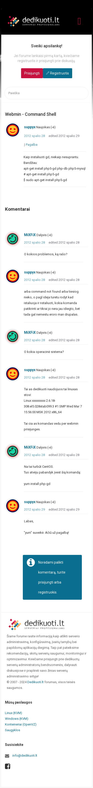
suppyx (29, 127)
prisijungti (45, 582)
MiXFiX (30, 235)
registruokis (47, 592)
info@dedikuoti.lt (24, 755)
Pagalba (31, 144)
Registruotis (59, 73)
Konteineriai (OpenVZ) (20, 724)
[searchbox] (46, 93)
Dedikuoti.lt (35, 682)
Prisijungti (32, 73)
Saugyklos (12, 730)
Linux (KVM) (13, 713)
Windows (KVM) (16, 719)
